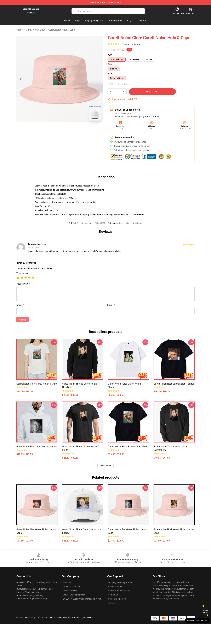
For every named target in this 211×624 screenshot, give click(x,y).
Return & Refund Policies (119, 590)
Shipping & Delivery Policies (120, 582)
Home (19, 29)
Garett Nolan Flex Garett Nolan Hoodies (36, 446)
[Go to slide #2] (67, 129)
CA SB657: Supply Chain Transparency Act (82, 599)
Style (110, 64)
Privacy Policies (70, 590)
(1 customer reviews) (130, 44)
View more (105, 466)
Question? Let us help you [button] (197, 620)
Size (110, 73)
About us (67, 582)
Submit (22, 320)
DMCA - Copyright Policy (74, 595)
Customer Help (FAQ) (117, 599)
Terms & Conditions (71, 586)
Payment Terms (115, 586)
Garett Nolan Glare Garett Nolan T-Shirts (36, 383)
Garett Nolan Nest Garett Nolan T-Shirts (174, 383)
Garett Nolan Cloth (35, 29)
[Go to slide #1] (52, 129)
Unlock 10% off (205, 611)
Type (110, 55)
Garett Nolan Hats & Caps (61, 29)
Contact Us (113, 595)
